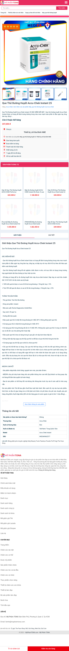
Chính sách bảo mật (8, 483)
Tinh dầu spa (5, 605)
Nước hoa (4, 600)
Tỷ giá (13, 628)
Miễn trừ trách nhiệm (8, 493)
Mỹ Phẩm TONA (44, 632)
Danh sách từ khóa (7, 513)
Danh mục (4, 498)
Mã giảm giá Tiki (7, 518)
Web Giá (37, 628)
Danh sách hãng (6, 503)
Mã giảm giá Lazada (8, 523)
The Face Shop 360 (21, 628)
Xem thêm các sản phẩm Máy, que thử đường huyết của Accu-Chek (34, 107)
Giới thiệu (17, 235)
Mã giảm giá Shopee (8, 528)
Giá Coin (43, 628)
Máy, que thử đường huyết (49, 12)
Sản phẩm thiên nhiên (9, 565)
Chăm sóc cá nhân (7, 575)
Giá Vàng (31, 628)
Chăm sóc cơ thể (7, 555)
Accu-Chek (9, 107)
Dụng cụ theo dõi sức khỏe (32, 12)
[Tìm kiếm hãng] (29, 8)
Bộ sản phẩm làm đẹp (9, 595)
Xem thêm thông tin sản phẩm (34, 404)
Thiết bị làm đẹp (6, 590)
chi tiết (51, 235)
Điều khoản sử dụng (8, 488)
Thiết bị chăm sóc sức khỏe (15, 12)
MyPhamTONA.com (31, 632)
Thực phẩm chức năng (9, 580)
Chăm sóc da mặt (7, 550)
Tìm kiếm (61, 8)
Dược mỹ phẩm (6, 560)
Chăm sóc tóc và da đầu (9, 570)
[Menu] (66, 2)
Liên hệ (3, 533)
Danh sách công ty (7, 508)
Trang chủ (3, 12)
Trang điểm (5, 545)
